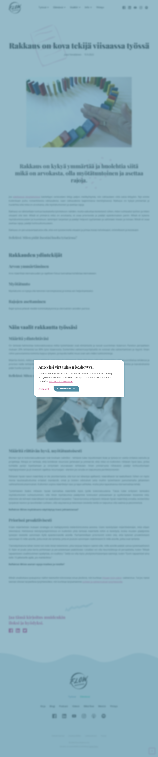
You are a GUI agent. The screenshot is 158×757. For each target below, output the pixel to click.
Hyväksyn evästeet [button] (66, 388)
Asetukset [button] (44, 389)
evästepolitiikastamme (61, 381)
